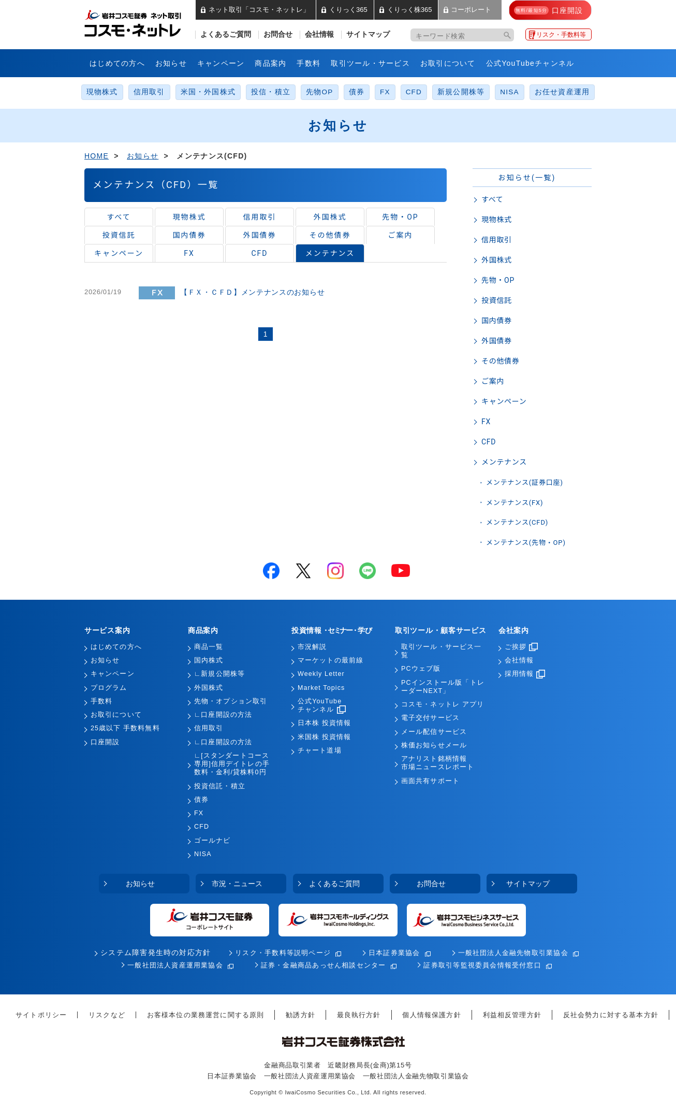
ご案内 (400, 235)
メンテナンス (330, 253)
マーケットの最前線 (330, 660)
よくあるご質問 (225, 34)
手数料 (308, 63)
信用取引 (149, 92)
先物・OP (400, 217)
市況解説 (312, 647)
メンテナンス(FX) (514, 503)
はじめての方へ (117, 63)
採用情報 (525, 674)
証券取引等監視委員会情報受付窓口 (482, 965)
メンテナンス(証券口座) (524, 482)
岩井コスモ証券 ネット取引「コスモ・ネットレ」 (145, 22)
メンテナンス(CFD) (517, 522)
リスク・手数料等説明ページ (283, 953)
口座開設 (105, 742)
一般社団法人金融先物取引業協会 (513, 953)
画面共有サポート (430, 781)
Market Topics (321, 687)
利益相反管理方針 (512, 1015)
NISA (509, 92)
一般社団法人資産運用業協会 (175, 965)
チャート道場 (320, 750)
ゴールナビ (212, 840)
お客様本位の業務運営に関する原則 (205, 1015)
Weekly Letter (321, 673)
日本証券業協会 (394, 953)
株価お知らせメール (434, 745)
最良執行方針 (359, 1015)
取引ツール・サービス (370, 63)
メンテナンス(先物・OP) (526, 542)
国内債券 (189, 235)
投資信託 (119, 235)
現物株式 (102, 92)
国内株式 (208, 660)
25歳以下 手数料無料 (125, 728)
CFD (414, 92)
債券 (356, 92)
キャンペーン (221, 63)
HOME (96, 156)
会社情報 (319, 34)
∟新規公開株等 (219, 673)
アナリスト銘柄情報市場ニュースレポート (437, 763)
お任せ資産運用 (562, 92)
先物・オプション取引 (230, 701)
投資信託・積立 (219, 786)
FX (385, 92)
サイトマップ (368, 34)
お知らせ (171, 63)
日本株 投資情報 (324, 723)
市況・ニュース (237, 883)
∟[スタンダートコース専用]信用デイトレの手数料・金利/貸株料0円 (232, 764)
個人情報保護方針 (431, 1015)
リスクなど (107, 1015)
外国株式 (330, 217)
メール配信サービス (434, 731)
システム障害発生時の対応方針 (155, 953)
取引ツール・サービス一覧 (441, 651)
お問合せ (277, 34)
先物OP (319, 92)
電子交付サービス (430, 717)
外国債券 (259, 235)
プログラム (109, 687)
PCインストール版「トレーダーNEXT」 (442, 687)
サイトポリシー (41, 1015)
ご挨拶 (521, 647)
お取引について (448, 63)
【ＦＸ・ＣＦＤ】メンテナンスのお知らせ (252, 292)
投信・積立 (270, 92)
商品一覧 (208, 647)
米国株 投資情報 (324, 737)
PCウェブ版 (420, 668)
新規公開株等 (460, 92)
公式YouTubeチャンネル (530, 63)
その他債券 (330, 235)
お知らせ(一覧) (526, 178)
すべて (118, 217)
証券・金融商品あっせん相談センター (323, 965)
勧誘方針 (300, 1015)
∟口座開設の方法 (223, 714)
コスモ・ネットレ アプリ (442, 704)
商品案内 (270, 63)
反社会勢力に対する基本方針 (610, 1015)
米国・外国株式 (208, 92)
